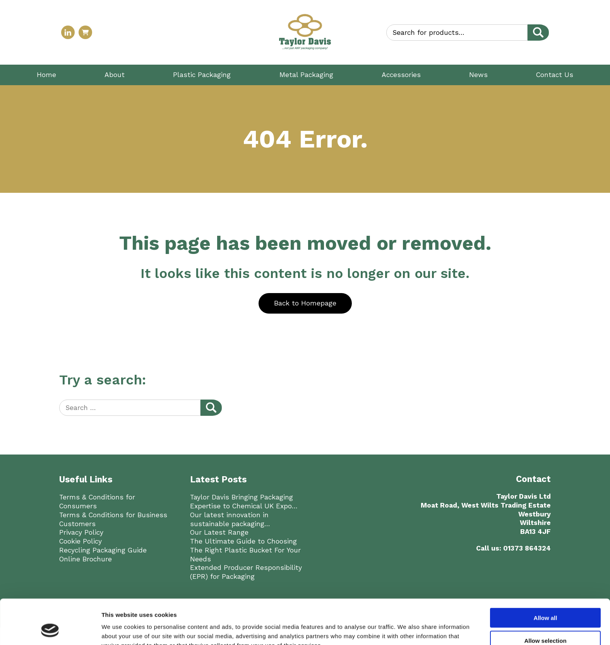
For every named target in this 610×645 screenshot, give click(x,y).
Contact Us (554, 75)
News (478, 75)
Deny (545, 576)
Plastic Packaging (202, 75)
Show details (406, 583)
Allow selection (545, 553)
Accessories (401, 75)
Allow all (545, 530)
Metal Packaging (306, 75)
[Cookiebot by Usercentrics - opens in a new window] (50, 583)
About (115, 75)
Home (46, 75)
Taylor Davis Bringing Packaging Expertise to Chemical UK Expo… (244, 501)
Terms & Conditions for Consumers (97, 501)
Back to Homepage (305, 303)
